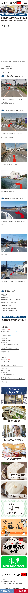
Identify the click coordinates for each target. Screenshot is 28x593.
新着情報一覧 (5, 352)
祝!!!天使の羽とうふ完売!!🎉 (9, 331)
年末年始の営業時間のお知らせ (10, 349)
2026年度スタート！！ (7, 361)
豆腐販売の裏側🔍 (6, 335)
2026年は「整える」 (7, 370)
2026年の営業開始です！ (8, 374)
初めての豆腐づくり (6, 340)
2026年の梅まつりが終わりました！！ (12, 365)
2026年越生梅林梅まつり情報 (9, 344)
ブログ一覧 (4, 382)
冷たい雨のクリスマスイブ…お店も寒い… (13, 379)
